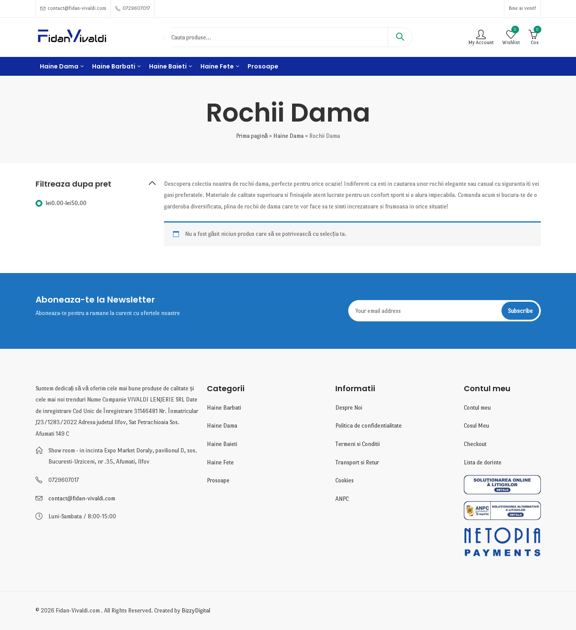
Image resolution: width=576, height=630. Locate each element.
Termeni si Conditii (357, 444)
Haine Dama (288, 136)
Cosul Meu (476, 425)
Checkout (475, 444)
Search (400, 37)
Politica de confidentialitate (368, 425)
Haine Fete (220, 462)
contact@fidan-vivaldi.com (81, 498)
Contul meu (477, 407)
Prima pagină (252, 136)
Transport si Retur (357, 462)
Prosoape (218, 480)
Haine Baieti (222, 444)
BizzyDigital (196, 610)
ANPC (342, 499)
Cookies (344, 480)
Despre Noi (348, 407)
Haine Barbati (224, 407)
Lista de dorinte (482, 462)
